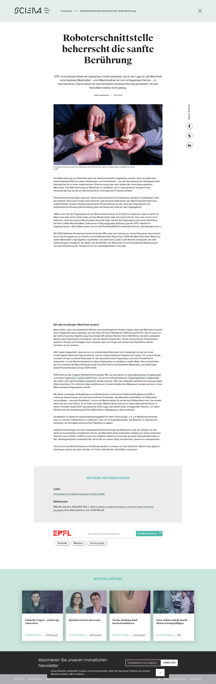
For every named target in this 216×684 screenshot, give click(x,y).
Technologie (97, 543)
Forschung (66, 10)
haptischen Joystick (75, 377)
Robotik (62, 543)
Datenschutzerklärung (175, 678)
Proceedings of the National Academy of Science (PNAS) (79, 494)
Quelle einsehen (147, 533)
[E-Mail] (143, 663)
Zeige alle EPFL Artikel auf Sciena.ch (104, 533)
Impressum (196, 678)
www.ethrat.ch (35, 678)
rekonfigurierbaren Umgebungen (144, 374)
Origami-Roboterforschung (86, 374)
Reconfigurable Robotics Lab (114, 223)
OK (160, 672)
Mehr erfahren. (77, 674)
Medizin (78, 543)
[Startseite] (35, 11)
